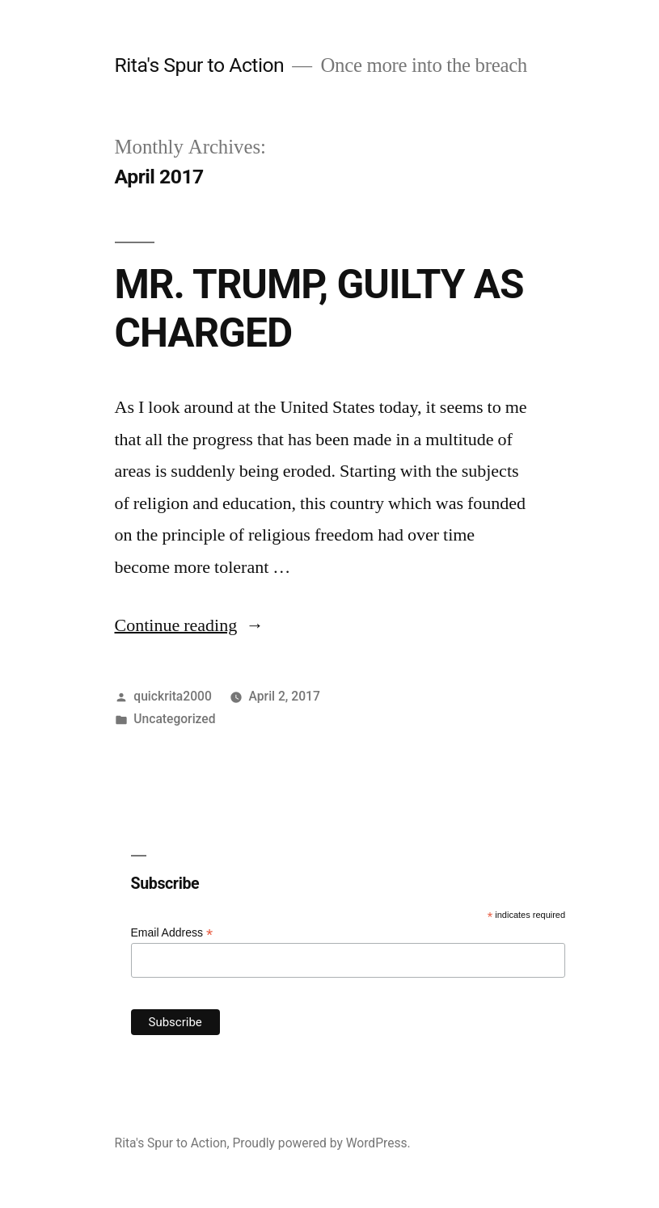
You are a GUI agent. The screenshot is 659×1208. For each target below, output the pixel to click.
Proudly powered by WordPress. (321, 1143)
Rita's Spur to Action (200, 65)
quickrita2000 (172, 696)
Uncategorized (174, 718)
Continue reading (189, 625)
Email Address (172, 933)
